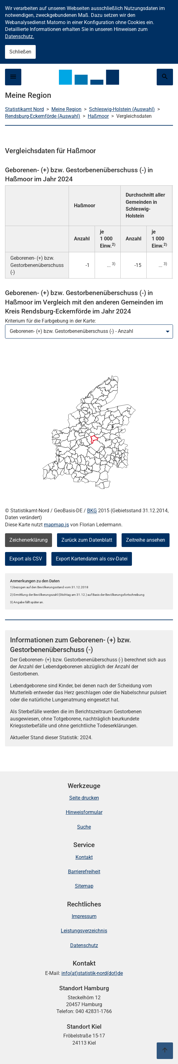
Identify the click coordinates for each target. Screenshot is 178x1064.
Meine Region (66, 109)
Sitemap (84, 886)
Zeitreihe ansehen (145, 540)
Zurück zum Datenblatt (86, 540)
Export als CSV (25, 559)
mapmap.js (56, 525)
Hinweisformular (84, 812)
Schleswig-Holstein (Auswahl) (122, 109)
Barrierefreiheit (84, 872)
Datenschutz (84, 945)
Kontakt (84, 857)
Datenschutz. (19, 36)
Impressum (84, 916)
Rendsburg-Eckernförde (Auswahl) (42, 116)
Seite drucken (84, 798)
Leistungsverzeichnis (84, 931)
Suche (84, 827)
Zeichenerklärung (28, 540)
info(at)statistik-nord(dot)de (92, 973)
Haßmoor (98, 116)
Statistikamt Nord (24, 109)
